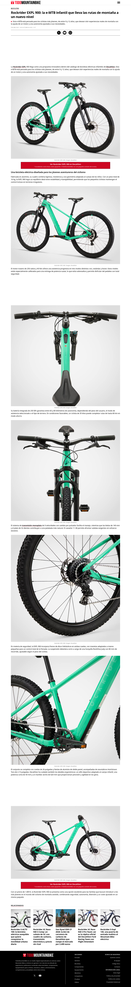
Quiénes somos (115, 957)
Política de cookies (114, 979)
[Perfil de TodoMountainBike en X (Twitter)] (34, 975)
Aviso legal (116, 973)
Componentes (79, 967)
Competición (79, 976)
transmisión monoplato (32, 525)
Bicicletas (78, 964)
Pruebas (77, 979)
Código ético (116, 964)
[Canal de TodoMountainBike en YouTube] (40, 975)
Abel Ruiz (16, 27)
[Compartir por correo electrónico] (64, 33)
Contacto (117, 967)
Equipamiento (79, 970)
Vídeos (77, 982)
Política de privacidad (113, 976)
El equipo (117, 960)
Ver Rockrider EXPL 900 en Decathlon (65, 164)
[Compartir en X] (59, 33)
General (77, 960)
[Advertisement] (65, 290)
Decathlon (110, 67)
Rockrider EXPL (19, 67)
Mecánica (78, 973)
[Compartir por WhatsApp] (70, 33)
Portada (77, 957)
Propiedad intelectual (113, 982)
